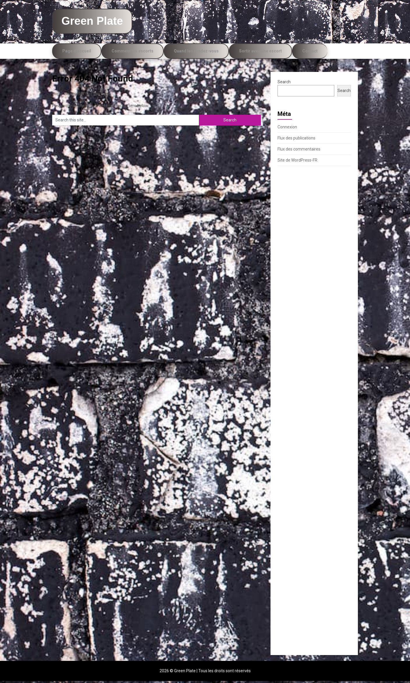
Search (284, 84)
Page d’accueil (76, 53)
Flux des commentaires (299, 151)
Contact (310, 53)
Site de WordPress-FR (297, 162)
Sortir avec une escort (260, 53)
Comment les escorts (132, 53)
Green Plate (97, 22)
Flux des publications (296, 140)
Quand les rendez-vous (196, 53)
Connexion (287, 129)
